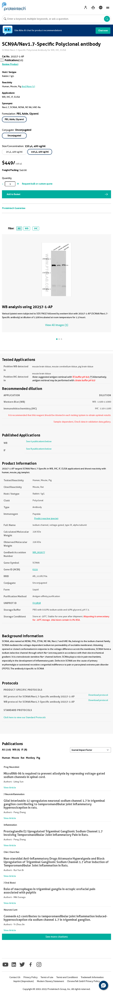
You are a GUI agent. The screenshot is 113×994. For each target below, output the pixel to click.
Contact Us (14, 977)
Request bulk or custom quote (37, 183)
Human (6, 757)
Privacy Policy (30, 977)
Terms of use (47, 977)
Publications (11, 60)
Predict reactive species (46, 518)
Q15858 (37, 603)
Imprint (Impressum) (23, 981)
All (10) (6, 749)
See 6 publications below (39, 441)
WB (26, 228)
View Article (10, 787)
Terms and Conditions (67, 977)
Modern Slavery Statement (50, 981)
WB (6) (16, 749)
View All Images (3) (56, 325)
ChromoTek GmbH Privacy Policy (83, 981)
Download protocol (98, 695)
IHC (36, 228)
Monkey (30, 757)
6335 (35, 569)
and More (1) (28, 86)
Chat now (103, 30)
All (19, 228)
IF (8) (24, 749)
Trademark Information (92, 977)
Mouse (15, 757)
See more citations (56, 936)
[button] (103, 985)
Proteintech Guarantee (13, 208)
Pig (38, 757)
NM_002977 (39, 552)
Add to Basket (13, 194)
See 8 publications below (39, 448)
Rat (22, 757)
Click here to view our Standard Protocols (24, 717)
